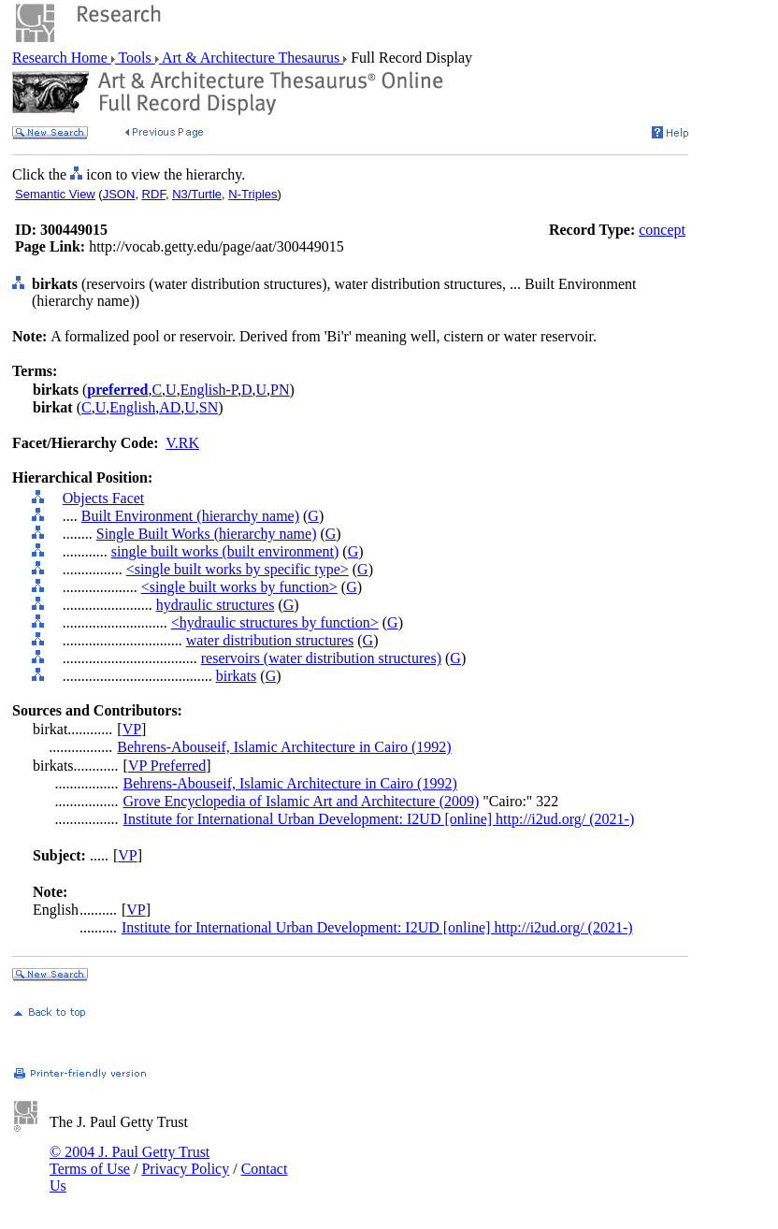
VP (131, 729)
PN (279, 390)
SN (208, 407)
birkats (236, 676)
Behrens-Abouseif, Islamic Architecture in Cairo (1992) (284, 747)
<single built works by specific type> (237, 569)
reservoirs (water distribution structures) (321, 658)
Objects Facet (104, 498)
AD (169, 407)
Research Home (61, 57)
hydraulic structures (215, 605)
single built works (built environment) (225, 551)
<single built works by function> (239, 587)
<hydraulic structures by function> (275, 622)
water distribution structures (270, 640)
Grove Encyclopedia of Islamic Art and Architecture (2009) (301, 801)
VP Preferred (167, 766)
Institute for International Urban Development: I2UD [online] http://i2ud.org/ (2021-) (379, 819)
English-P (209, 390)
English (132, 407)
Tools (135, 57)
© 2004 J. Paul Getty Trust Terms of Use (129, 1160)
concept (662, 230)
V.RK (182, 443)
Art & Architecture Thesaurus (251, 57)
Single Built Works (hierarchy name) (206, 534)
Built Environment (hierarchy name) (190, 516)
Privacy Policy (185, 1169)
